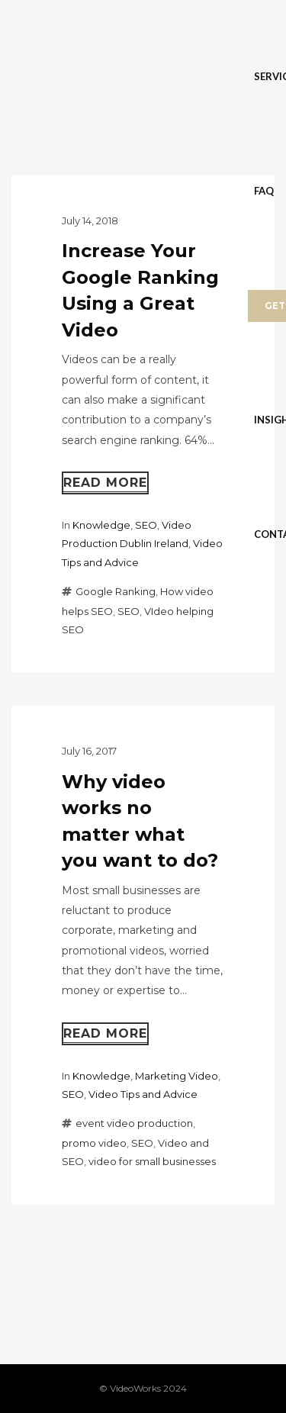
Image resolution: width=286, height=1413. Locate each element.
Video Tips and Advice (143, 1094)
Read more (105, 482)
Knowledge (101, 525)
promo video (94, 1143)
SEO (146, 525)
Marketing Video (176, 1076)
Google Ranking (116, 591)
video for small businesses (152, 1161)
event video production (134, 1123)
